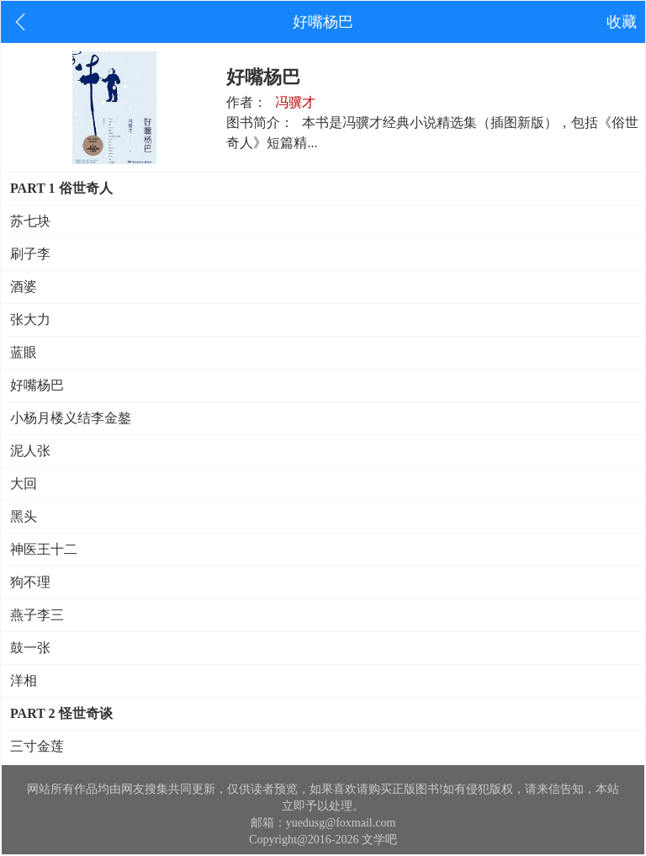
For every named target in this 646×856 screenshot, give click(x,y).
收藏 (621, 21)
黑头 (23, 516)
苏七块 (30, 221)
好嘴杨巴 (37, 385)
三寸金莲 (37, 746)
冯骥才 (295, 102)
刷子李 (30, 254)
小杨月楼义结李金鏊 (70, 418)
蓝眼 (23, 352)
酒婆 (23, 286)
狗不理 (30, 582)
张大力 (30, 319)
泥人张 (30, 451)
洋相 (23, 680)
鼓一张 (30, 648)
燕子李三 (37, 615)
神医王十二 (43, 549)
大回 (23, 483)
